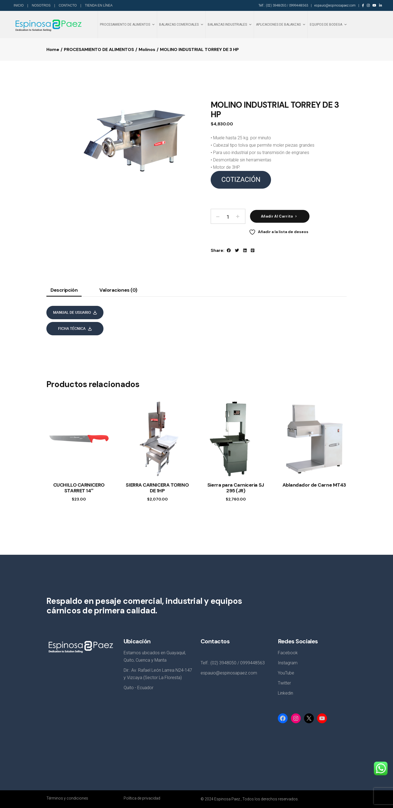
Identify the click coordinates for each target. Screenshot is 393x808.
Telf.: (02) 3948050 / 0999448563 (283, 5)
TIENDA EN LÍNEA (98, 5)
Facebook (288, 652)
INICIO (19, 5)
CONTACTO (68, 5)
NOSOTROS (41, 5)
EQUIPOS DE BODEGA (328, 24)
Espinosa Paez (227, 799)
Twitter (284, 683)
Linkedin (285, 693)
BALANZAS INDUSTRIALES (230, 24)
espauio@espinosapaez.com (335, 5)
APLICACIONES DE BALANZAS (281, 24)
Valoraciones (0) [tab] (118, 290)
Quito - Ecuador (138, 687)
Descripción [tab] (64, 290)
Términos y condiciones (67, 798)
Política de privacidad (142, 798)
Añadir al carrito (277, 216)
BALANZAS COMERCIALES (181, 24)
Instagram (287, 662)
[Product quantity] (228, 216)
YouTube (286, 673)
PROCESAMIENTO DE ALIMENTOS (127, 24)
